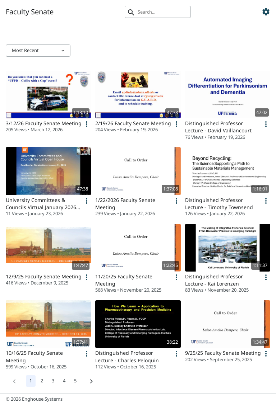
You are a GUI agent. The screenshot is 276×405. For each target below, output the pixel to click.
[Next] (91, 381)
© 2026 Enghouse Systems (34, 399)
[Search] (158, 12)
